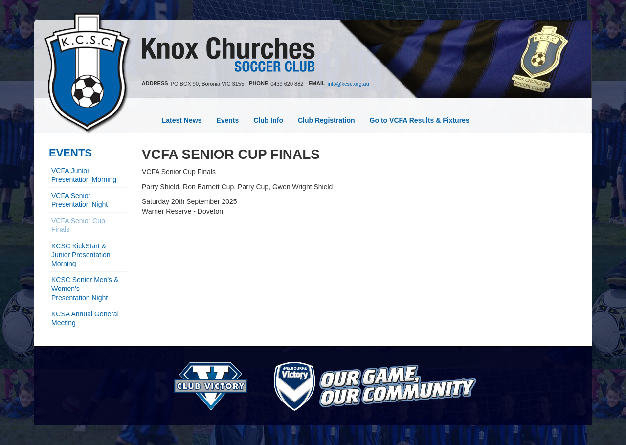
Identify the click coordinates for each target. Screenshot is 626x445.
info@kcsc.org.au (348, 84)
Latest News (182, 120)
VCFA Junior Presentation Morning (83, 175)
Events (227, 120)
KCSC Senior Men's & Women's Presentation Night (84, 288)
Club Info (268, 120)
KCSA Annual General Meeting (85, 318)
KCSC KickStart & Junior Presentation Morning (81, 254)
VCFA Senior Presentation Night (79, 200)
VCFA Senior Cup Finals (78, 225)
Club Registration (326, 120)
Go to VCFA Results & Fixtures (420, 120)
